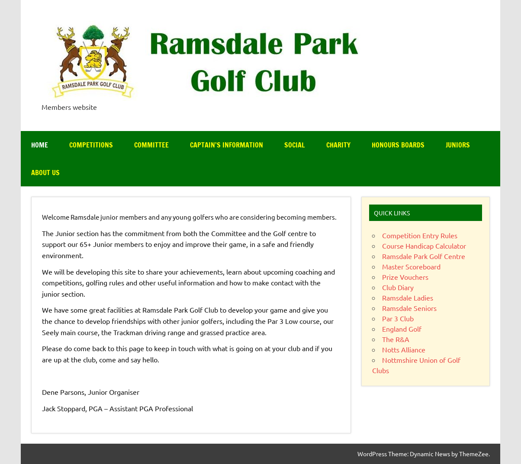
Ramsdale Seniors (409, 308)
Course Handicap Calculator (424, 245)
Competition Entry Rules (419, 235)
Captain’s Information (226, 145)
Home (39, 145)
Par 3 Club (398, 318)
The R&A (395, 339)
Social (294, 145)
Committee (151, 145)
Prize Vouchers (405, 276)
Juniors (458, 145)
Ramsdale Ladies (407, 297)
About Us (45, 172)
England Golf (401, 328)
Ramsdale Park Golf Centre (423, 256)
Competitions (91, 145)
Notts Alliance (403, 349)
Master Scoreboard (411, 266)
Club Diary (398, 287)
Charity (338, 145)
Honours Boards (398, 145)
